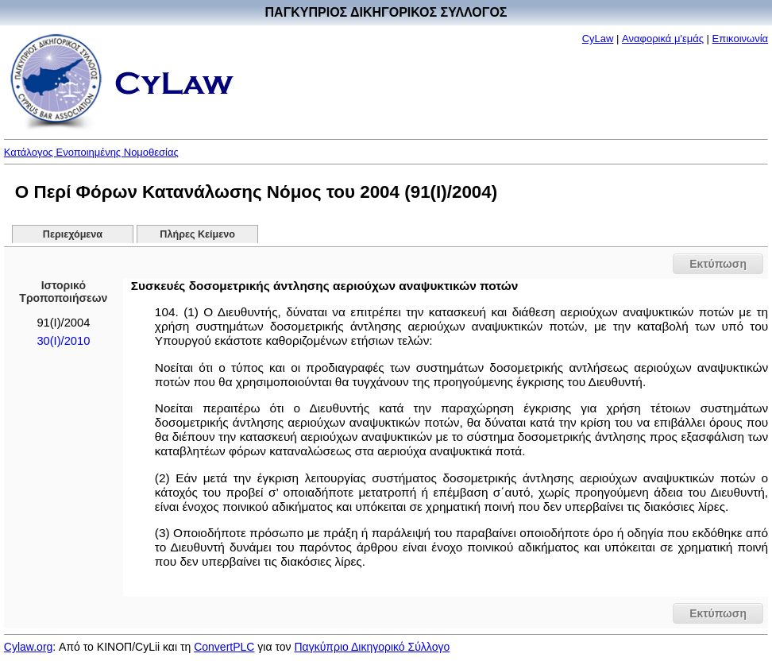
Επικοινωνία (740, 38)
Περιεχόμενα (72, 234)
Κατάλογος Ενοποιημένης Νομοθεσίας (91, 152)
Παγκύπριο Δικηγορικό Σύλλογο (372, 646)
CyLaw (598, 38)
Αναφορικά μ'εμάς (663, 38)
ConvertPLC (224, 646)
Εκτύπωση (718, 263)
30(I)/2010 (63, 340)
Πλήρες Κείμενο (197, 234)
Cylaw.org (28, 646)
